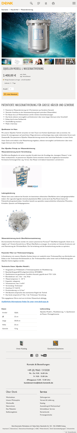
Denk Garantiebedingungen (57, 429)
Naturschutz (10, 406)
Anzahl (5, 89)
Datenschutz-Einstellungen (26, 429)
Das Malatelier (11, 409)
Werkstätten (10, 397)
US (46, 3)
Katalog (42, 403)
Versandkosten (27, 76)
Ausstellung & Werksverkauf (50, 406)
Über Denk (11, 391)
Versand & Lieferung (47, 400)
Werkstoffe (10, 403)
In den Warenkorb (10, 94)
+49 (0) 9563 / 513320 (38, 370)
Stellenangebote (11, 412)
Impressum (6, 429)
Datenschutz (13, 429)
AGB (36, 429)
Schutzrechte (70, 429)
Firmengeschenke (46, 415)
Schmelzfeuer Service (47, 409)
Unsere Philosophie (13, 400)
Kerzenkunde (44, 412)
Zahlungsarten (45, 397)
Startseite (5, 9)
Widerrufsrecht (44, 429)
